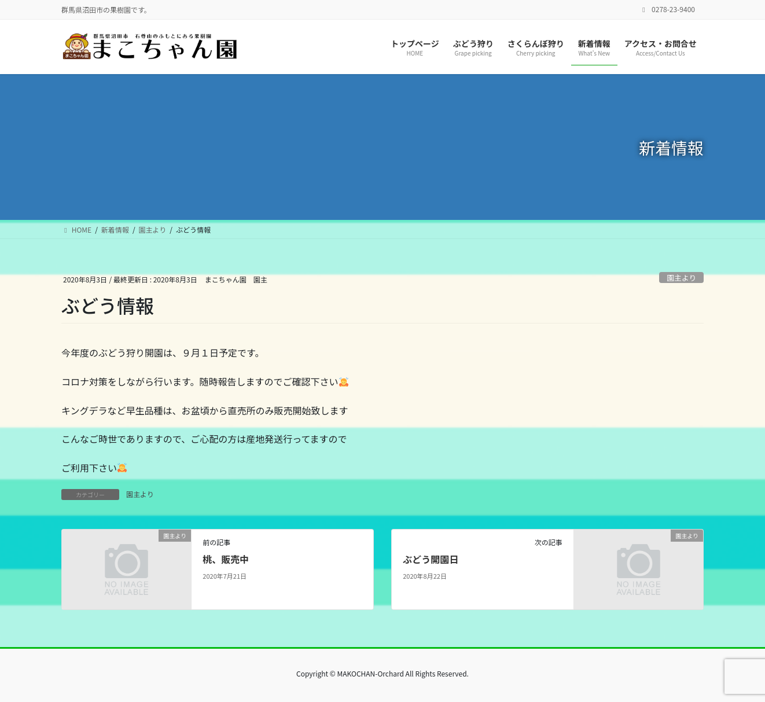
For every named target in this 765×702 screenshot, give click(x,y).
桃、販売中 (226, 559)
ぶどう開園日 (430, 559)
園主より (681, 277)
